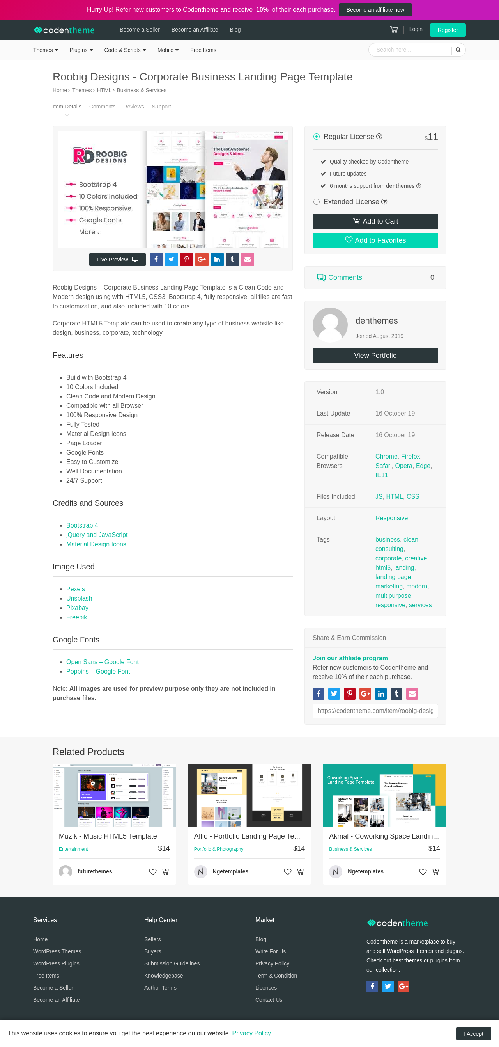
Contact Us (268, 1000)
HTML (394, 496)
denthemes (377, 320)
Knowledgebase (163, 975)
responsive (390, 605)
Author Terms (160, 988)
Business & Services (350, 849)
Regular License (349, 136)
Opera (403, 465)
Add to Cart (375, 220)
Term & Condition (276, 975)
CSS (413, 496)
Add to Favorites (375, 239)
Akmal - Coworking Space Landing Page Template (407, 836)
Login (416, 29)
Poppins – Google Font (98, 671)
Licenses (266, 988)
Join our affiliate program (350, 658)
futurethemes (95, 871)
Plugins (79, 50)
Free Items (203, 50)
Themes (43, 50)
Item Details (67, 106)
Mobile (165, 50)
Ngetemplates (231, 871)
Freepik (76, 617)
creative (416, 558)
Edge (423, 465)
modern (416, 586)
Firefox (410, 456)
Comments (102, 106)
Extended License (351, 202)
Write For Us (270, 951)
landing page (393, 577)
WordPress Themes (57, 951)
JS (379, 496)
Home (40, 939)
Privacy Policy (272, 963)
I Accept (473, 1034)
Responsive (391, 518)
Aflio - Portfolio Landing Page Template (254, 836)
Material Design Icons (96, 544)
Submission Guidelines (172, 963)
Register (448, 30)
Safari (383, 465)
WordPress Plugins (56, 963)
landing (404, 567)
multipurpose (393, 595)
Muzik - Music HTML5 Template (108, 836)
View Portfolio (375, 355)
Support (161, 106)
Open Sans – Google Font (102, 662)
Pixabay (77, 607)
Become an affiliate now (375, 10)
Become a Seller (139, 30)
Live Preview (117, 259)
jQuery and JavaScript (96, 534)
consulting (389, 549)
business (387, 539)
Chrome (386, 456)
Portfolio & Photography (219, 849)
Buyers (152, 951)
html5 (383, 567)
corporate (388, 558)
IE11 (381, 475)
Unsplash (79, 598)
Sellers (152, 939)
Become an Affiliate (193, 30)
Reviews (134, 106)
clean (410, 539)
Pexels (75, 589)
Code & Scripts (122, 50)
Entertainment (73, 849)
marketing (389, 586)
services (420, 605)
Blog (233, 30)
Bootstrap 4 (82, 525)
